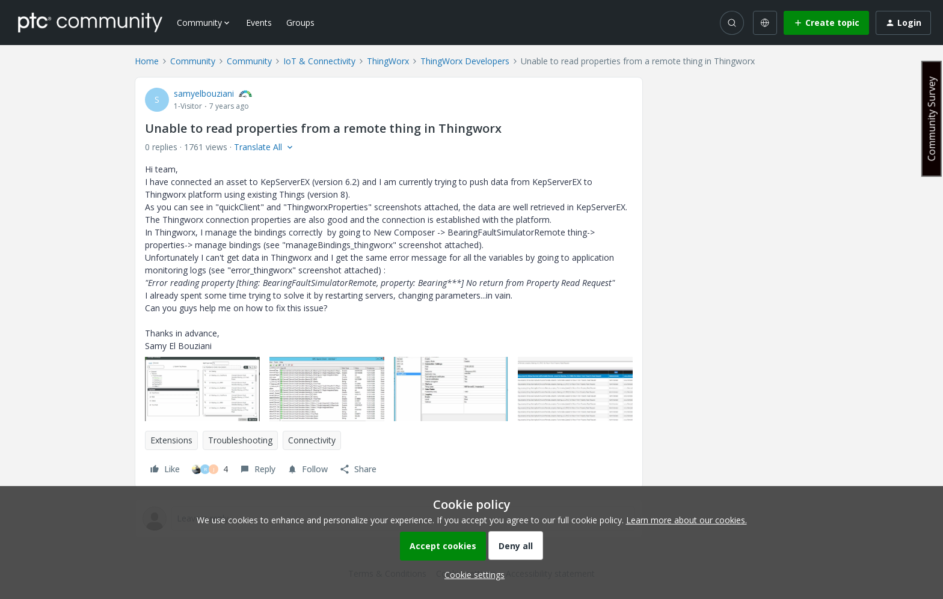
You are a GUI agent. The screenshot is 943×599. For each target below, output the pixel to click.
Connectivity (312, 440)
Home (147, 61)
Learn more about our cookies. (686, 520)
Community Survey (931, 118)
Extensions (171, 440)
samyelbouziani (204, 93)
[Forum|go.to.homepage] (90, 22)
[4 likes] (210, 469)
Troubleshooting (240, 440)
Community (192, 61)
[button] (826, 23)
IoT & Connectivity (319, 61)
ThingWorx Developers (464, 61)
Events (259, 22)
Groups (300, 22)
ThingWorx (388, 61)
